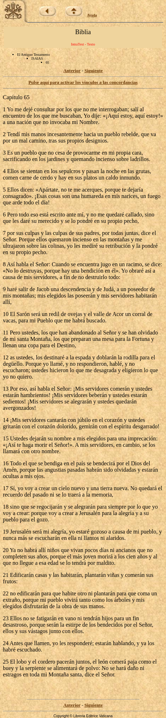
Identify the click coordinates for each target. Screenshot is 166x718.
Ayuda (92, 15)
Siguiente (93, 70)
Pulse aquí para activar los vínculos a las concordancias (83, 82)
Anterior (72, 70)
